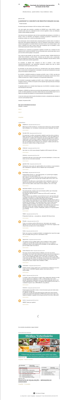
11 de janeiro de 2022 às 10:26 (32, 275)
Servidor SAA (26, 133)
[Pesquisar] (59, 4)
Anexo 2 (20, 112)
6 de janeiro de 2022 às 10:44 (34, 124)
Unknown (25, 148)
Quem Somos (36, 12)
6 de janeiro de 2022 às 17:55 (33, 221)
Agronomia (25, 239)
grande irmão (26, 164)
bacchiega (25, 172)
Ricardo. (25, 221)
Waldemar (25, 124)
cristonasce (25, 265)
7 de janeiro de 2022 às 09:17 (39, 250)
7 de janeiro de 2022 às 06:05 (35, 239)
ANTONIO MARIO (27, 188)
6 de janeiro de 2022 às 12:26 (34, 172)
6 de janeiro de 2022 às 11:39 (35, 163)
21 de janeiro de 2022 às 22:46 (32, 300)
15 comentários (27, 384)
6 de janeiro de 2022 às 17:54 (32, 213)
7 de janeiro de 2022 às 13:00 (35, 265)
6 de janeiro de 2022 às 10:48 (35, 133)
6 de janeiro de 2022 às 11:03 (33, 148)
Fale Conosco (44, 12)
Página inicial (27, 12)
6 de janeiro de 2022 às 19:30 (32, 231)
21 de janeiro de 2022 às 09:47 (34, 287)
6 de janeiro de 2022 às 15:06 (38, 188)
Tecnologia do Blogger (39, 393)
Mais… (51, 12)
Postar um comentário (28, 359)
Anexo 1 (20, 109)
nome (24, 275)
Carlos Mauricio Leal (28, 250)
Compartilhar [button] (20, 117)
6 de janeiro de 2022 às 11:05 (33, 155)
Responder (25, 130)
